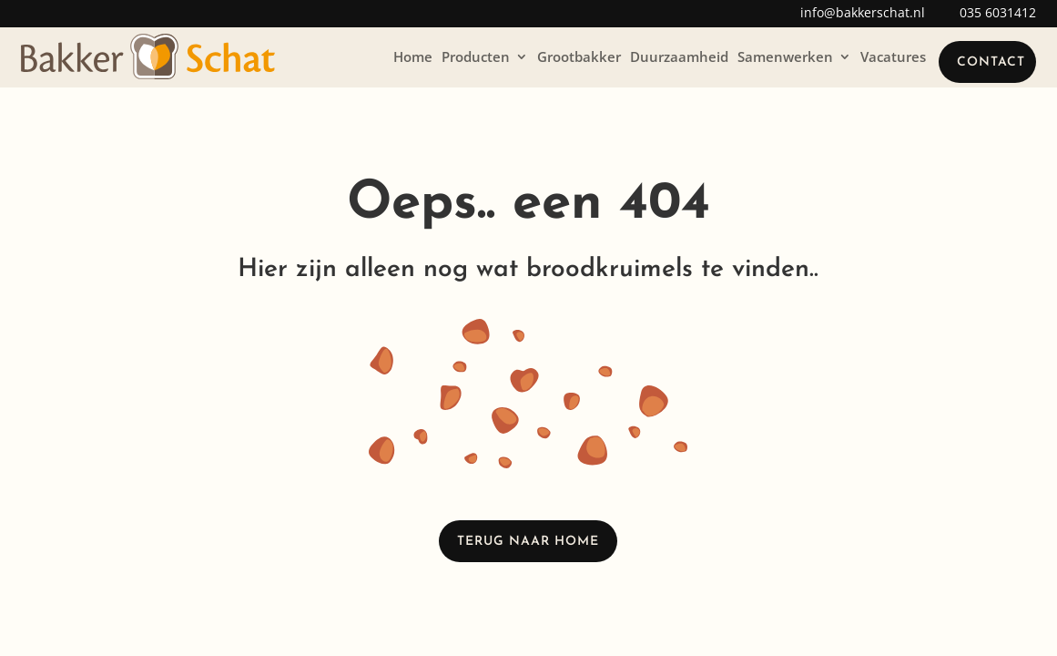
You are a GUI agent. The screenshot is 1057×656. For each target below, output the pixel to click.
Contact (991, 62)
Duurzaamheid (679, 56)
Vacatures (893, 56)
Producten (476, 56)
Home (412, 56)
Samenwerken (785, 56)
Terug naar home (528, 541)
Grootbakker (579, 56)
